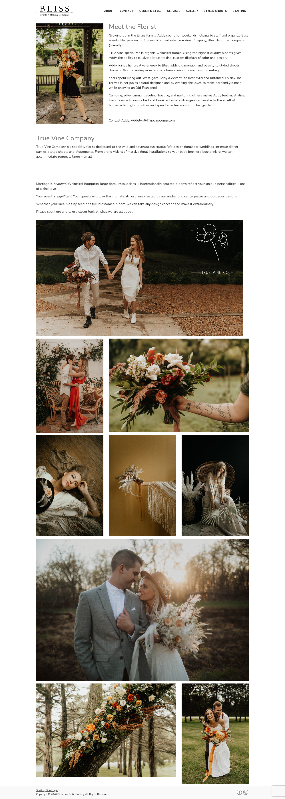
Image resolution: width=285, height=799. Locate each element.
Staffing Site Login (47, 790)
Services (173, 11)
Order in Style (150, 11)
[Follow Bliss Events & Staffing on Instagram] (245, 792)
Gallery (192, 11)
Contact (126, 11)
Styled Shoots (215, 11)
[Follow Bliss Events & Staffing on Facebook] (239, 792)
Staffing (239, 11)
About (109, 11)
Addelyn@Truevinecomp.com (153, 120)
